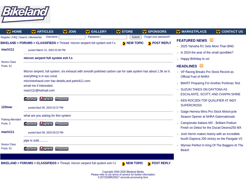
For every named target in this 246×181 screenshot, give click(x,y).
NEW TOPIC (133, 43)
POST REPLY (159, 43)
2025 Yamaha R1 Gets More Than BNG (207, 46)
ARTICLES (42, 31)
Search (23, 37)
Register (5, 37)
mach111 (7, 49)
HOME (14, 31)
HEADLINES (187, 66)
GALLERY (96, 31)
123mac (6, 107)
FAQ (14, 37)
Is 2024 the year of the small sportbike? (207, 52)
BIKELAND (8, 43)
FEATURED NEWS (192, 40)
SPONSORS (155, 31)
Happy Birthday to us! (195, 59)
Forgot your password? (157, 36)
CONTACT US (229, 31)
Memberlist (35, 37)
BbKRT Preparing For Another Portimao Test (210, 83)
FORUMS (26, 43)
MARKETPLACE (191, 31)
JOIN (69, 31)
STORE (124, 31)
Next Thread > (164, 156)
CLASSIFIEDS (46, 43)
